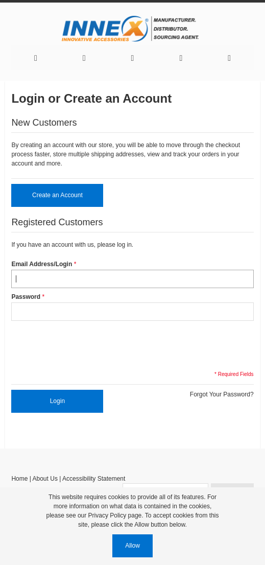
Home (19, 478)
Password (25, 296)
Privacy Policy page (115, 515)
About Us (45, 478)
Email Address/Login (41, 264)
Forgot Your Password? (222, 394)
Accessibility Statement (93, 478)
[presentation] (88, 345)
